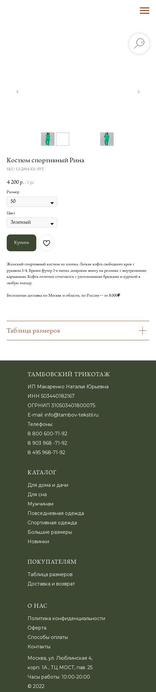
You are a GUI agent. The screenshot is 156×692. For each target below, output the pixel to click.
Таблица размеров (50, 574)
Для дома (39, 485)
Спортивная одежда (52, 523)
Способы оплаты (48, 637)
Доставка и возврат (51, 584)
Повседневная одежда (56, 513)
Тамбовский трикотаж (69, 374)
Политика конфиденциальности (66, 618)
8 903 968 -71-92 (47, 443)
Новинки (38, 541)
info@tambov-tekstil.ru (72, 415)
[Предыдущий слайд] (17, 92)
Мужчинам (40, 504)
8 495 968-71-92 (46, 452)
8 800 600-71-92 (47, 434)
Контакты (39, 647)
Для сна (37, 494)
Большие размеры (50, 532)
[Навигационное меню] (144, 10)
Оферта (37, 628)
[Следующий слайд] (138, 92)
